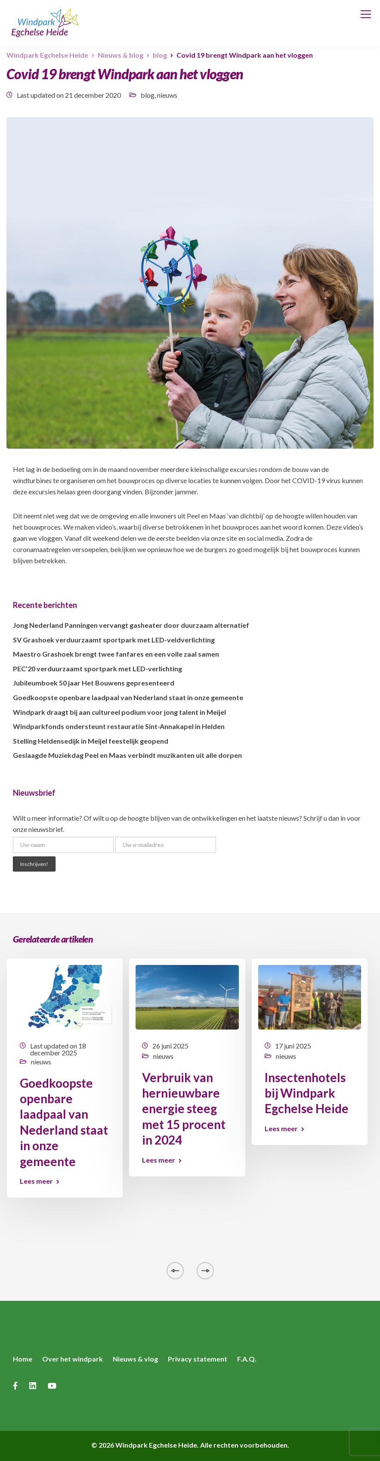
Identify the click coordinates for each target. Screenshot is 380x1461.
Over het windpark (72, 1359)
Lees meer (36, 1181)
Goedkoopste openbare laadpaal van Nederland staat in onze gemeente (128, 697)
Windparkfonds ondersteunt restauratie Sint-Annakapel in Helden (119, 726)
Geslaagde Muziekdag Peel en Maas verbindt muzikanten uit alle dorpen (127, 755)
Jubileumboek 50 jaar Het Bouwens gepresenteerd (93, 683)
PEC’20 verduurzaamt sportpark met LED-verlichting (97, 668)
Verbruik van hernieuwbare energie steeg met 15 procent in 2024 (184, 1109)
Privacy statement (197, 1359)
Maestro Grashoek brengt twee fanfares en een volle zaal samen (116, 654)
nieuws (167, 95)
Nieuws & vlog (135, 1359)
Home (22, 1359)
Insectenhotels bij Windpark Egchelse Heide (307, 1093)
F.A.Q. (246, 1359)
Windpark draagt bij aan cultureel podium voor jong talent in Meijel (119, 712)
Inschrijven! (34, 864)
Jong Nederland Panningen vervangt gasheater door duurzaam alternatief (131, 625)
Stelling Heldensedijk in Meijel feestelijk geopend (90, 741)
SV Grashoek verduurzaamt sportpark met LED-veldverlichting (114, 640)
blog (147, 95)
